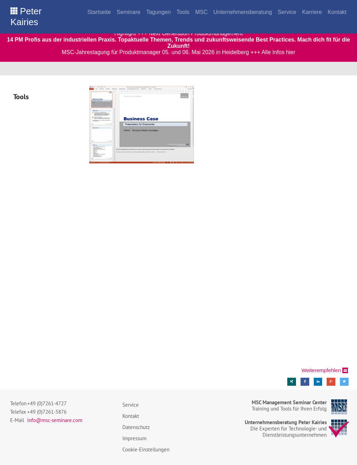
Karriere (312, 12)
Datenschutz (136, 427)
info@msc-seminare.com (54, 420)
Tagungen (158, 12)
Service (287, 12)
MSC (201, 12)
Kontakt (337, 12)
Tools (182, 12)
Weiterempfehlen (321, 370)
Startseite (99, 12)
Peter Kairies (25, 16)
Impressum (134, 438)
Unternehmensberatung (242, 12)
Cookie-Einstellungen (145, 449)
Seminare (128, 12)
